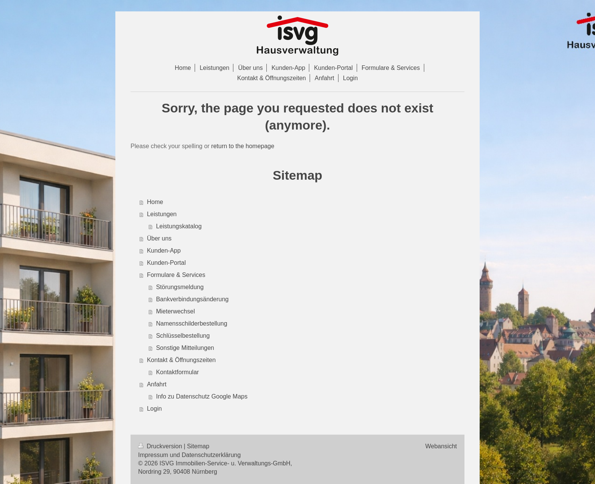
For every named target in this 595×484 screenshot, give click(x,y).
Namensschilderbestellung (191, 323)
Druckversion (161, 446)
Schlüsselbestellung (182, 335)
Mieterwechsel (175, 311)
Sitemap (198, 446)
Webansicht (441, 446)
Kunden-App (164, 250)
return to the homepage (242, 146)
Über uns (159, 238)
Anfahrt (157, 384)
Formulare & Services (176, 275)
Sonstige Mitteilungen (185, 348)
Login (154, 408)
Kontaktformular (177, 372)
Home (155, 202)
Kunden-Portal (166, 262)
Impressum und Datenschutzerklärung (189, 455)
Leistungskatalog (178, 226)
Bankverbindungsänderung (192, 299)
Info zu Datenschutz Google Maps (201, 396)
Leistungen (161, 214)
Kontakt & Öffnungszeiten (181, 360)
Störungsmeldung (179, 287)
